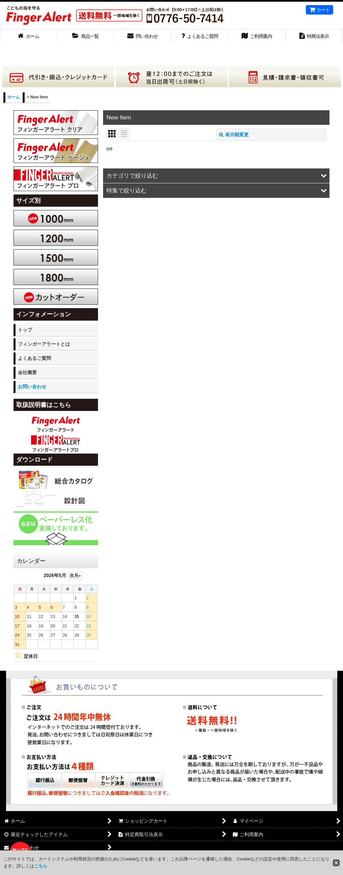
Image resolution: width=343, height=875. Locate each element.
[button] (216, 175)
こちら (40, 866)
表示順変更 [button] (234, 134)
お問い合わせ (32, 386)
